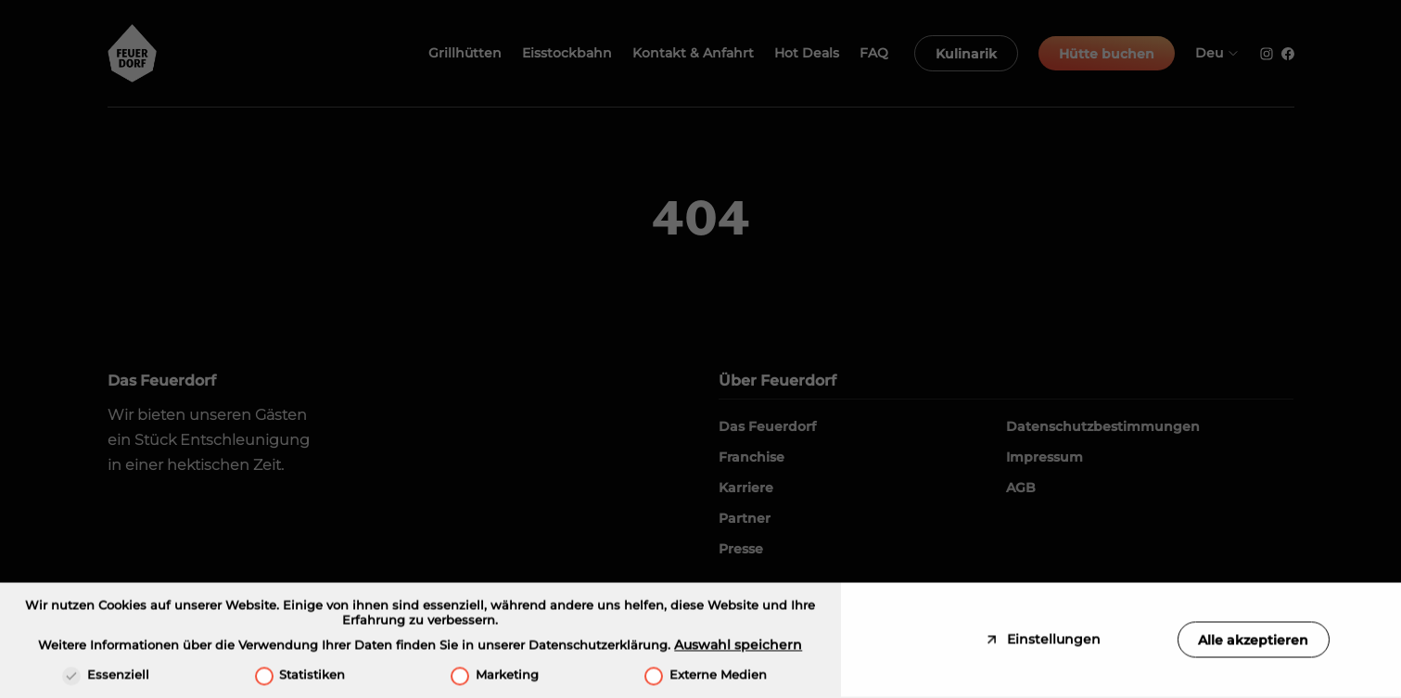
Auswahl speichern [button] (738, 648)
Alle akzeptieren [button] (1253, 642)
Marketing (495, 677)
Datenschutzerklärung (598, 648)
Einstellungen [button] (1052, 642)
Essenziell (105, 677)
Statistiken (300, 677)
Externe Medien (705, 677)
